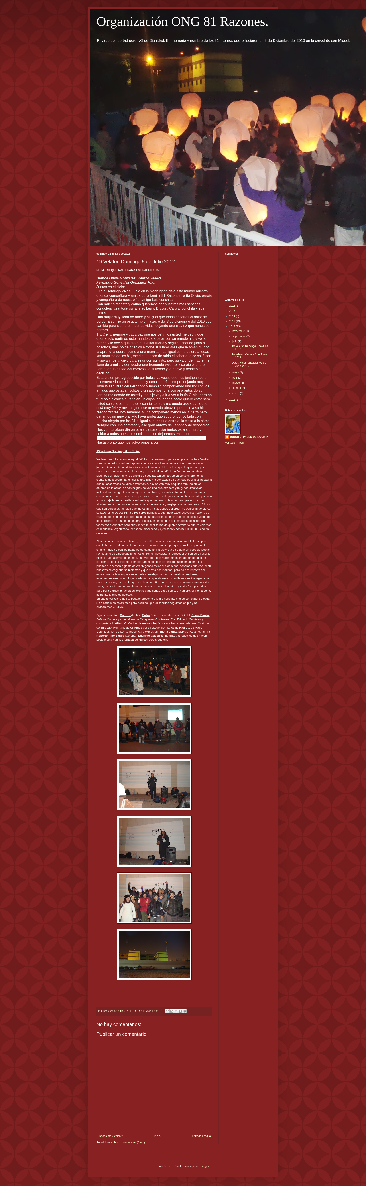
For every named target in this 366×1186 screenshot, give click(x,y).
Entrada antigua (201, 1136)
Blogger (204, 1166)
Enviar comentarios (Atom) (129, 1142)
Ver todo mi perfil (235, 442)
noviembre (239, 331)
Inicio (157, 1136)
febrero (237, 387)
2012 (232, 326)
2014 (232, 316)
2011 (232, 399)
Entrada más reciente (110, 1136)
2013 (232, 321)
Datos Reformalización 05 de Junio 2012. (249, 364)
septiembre (239, 336)
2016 (232, 305)
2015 (232, 310)
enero (236, 393)
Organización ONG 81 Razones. (182, 21)
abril (235, 377)
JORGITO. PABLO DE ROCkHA (249, 437)
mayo (236, 372)
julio (235, 341)
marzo (236, 382)
